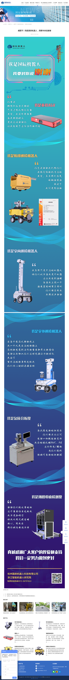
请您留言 (66, 541)
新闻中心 (37, 2)
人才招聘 (55, 2)
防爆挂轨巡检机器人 (19, 646)
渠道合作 (60, 2)
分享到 (4, 589)
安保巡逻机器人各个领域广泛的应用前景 (59, 612)
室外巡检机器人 (18, 622)
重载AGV (17, 633)
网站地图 (39, 677)
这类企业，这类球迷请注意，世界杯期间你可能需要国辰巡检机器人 (21, 595)
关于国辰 (65, 2)
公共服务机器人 (21, 666)
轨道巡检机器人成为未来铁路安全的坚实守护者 (26, 612)
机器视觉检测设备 (22, 671)
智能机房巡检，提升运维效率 (9, 612)
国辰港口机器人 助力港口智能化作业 (14, 594)
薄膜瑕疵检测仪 (50, 633)
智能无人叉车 (21, 669)
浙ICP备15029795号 (34, 678)
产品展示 (27, 2)
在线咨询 (66, 529)
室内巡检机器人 (50, 622)
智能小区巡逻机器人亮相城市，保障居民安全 (43, 612)
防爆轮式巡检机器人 (51, 646)
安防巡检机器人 (21, 668)
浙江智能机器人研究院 (46, 2)
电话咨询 (66, 535)
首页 (22, 2)
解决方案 (32, 2)
